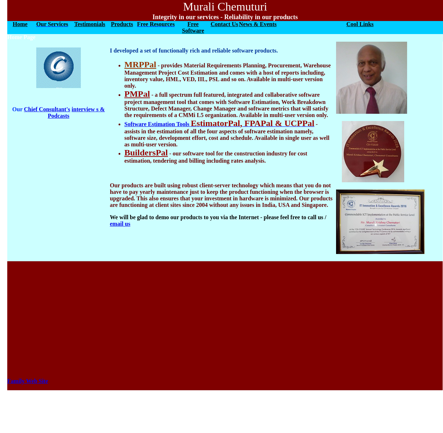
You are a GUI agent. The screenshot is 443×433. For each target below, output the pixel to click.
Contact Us (224, 24)
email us (120, 224)
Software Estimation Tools (219, 124)
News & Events (258, 24)
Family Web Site (27, 381)
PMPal (137, 94)
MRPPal (140, 64)
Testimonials (89, 24)
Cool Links (359, 24)
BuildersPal (146, 152)
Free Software (193, 27)
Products (122, 24)
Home (20, 24)
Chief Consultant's (47, 109)
